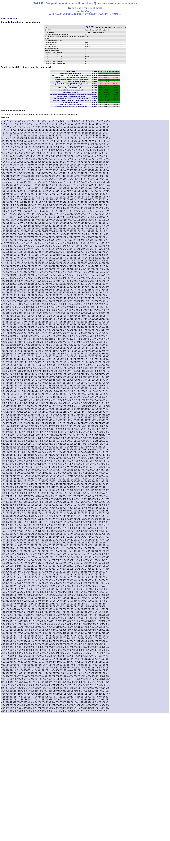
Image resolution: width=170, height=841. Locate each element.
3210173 (95, 106)
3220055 (95, 73)
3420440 (95, 104)
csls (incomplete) (70, 86)
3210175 (95, 79)
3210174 (95, 94)
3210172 (95, 100)
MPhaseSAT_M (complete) (70, 88)
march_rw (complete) (71, 104)
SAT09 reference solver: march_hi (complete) (71, 106)
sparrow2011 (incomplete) (70, 75)
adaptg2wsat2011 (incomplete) (71, 96)
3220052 (95, 88)
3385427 (95, 82)
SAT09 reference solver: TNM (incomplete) (71, 79)
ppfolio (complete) (70, 92)
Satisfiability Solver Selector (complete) (71, 98)
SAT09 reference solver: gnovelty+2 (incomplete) (71, 100)
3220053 (95, 102)
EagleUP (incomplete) (70, 73)
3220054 (95, 92)
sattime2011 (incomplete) (70, 90)
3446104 (95, 96)
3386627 (95, 77)
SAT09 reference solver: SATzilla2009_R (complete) (71, 94)
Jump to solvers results (9, 18)
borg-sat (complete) (71, 77)
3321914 (95, 84)
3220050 (95, 98)
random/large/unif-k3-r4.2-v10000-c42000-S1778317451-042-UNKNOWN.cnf (105, 27)
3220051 (95, 75)
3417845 (95, 86)
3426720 (95, 90)
